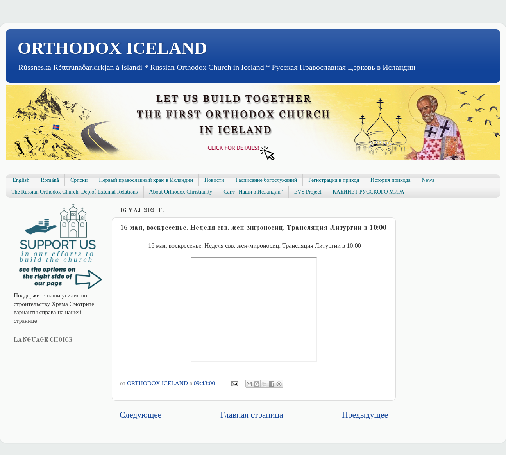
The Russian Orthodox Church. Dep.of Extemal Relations (74, 192)
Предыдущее (365, 414)
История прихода (390, 180)
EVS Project (308, 192)
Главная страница (251, 414)
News (428, 180)
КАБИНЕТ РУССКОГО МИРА (368, 192)
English (21, 180)
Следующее (140, 414)
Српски (79, 180)
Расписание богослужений (266, 180)
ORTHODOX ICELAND (112, 48)
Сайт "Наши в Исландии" (253, 192)
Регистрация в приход (333, 180)
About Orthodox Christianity (181, 192)
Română (50, 180)
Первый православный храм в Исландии (146, 180)
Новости (214, 180)
